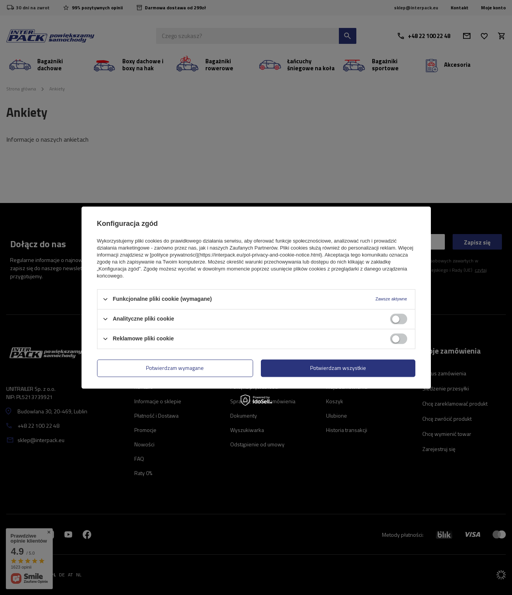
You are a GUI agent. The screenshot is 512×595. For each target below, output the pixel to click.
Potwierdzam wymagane (175, 368)
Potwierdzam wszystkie (338, 368)
